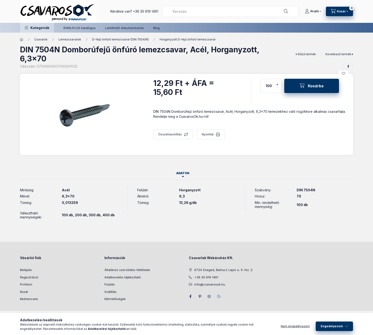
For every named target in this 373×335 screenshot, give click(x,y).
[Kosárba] (311, 86)
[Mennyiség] (268, 86)
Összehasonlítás (170, 134)
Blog (156, 28)
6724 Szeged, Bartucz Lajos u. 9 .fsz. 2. (223, 270)
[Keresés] (286, 11)
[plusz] (277, 82)
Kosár (24, 292)
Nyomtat (208, 134)
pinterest (200, 296)
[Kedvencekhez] (343, 73)
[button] (37, 28)
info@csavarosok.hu (209, 284)
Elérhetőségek (115, 299)
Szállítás (110, 292)
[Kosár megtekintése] (339, 11)
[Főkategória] (21, 39)
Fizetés (109, 284)
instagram (209, 296)
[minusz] (277, 89)
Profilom (26, 284)
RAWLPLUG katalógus (80, 28)
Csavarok (41, 39)
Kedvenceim (29, 299)
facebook (190, 296)
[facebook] (348, 66)
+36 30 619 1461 (145, 11)
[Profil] (313, 11)
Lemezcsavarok (70, 39)
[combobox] (230, 11)
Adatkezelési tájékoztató (122, 277)
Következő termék (338, 54)
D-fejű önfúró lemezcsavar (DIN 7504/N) (120, 39)
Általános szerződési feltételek (127, 270)
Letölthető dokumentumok (124, 28)
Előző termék (307, 54)
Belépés (26, 270)
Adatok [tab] (183, 173)
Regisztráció (29, 277)
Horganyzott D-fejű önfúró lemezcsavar (188, 39)
